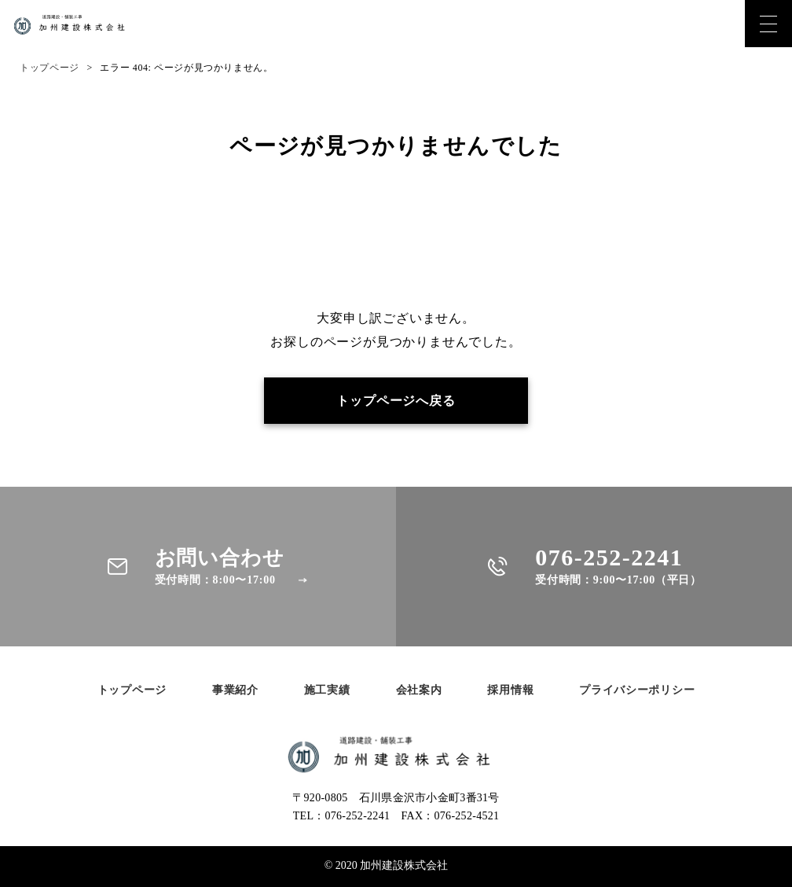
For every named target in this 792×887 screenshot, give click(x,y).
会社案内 (419, 691)
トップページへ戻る (395, 400)
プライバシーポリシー (637, 691)
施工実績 (327, 691)
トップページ (49, 67)
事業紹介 (235, 691)
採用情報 (510, 691)
